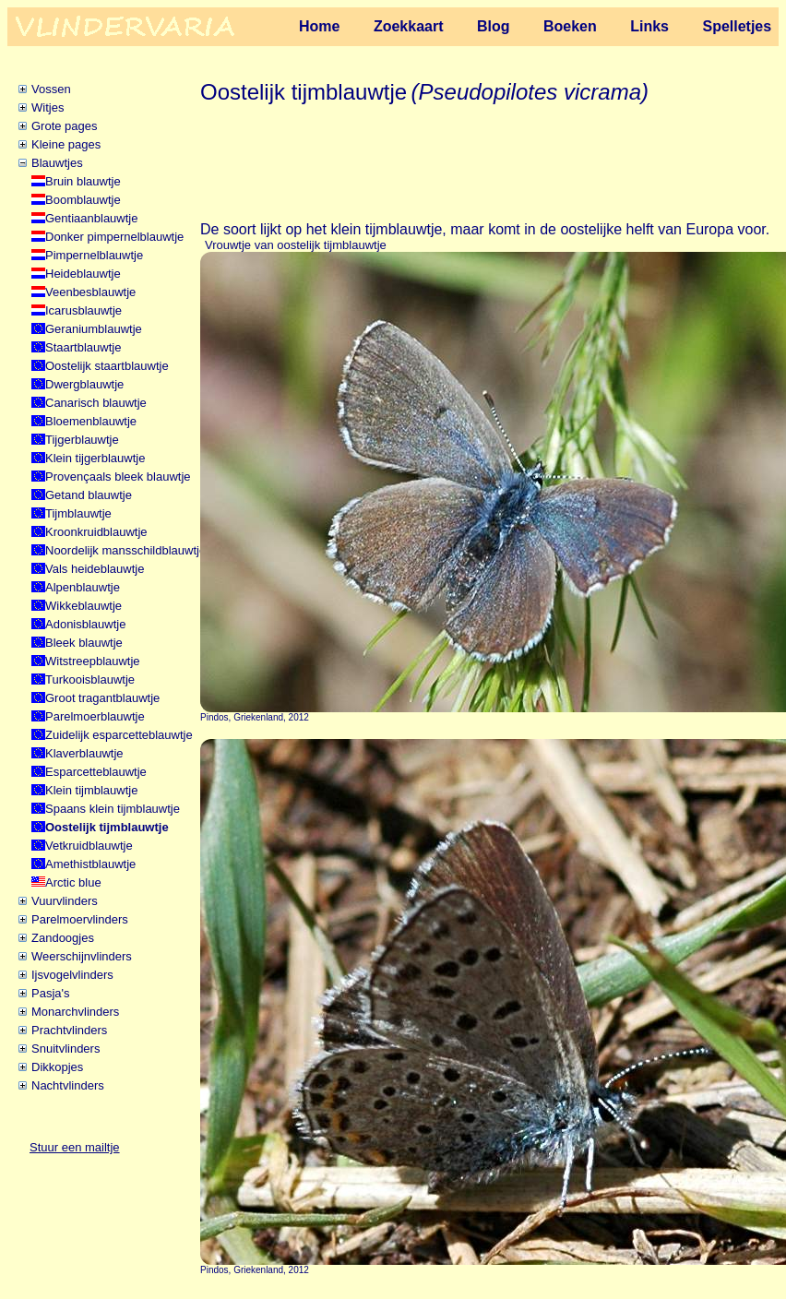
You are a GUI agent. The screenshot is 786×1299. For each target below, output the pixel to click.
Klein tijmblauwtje (91, 790)
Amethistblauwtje (90, 864)
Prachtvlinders (69, 1030)
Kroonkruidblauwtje (96, 532)
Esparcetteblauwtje (96, 772)
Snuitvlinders (65, 1048)
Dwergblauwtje (84, 384)
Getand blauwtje (88, 495)
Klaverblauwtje (84, 753)
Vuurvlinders (64, 901)
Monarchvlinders (75, 1012)
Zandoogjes (62, 938)
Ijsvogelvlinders (72, 975)
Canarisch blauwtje (96, 403)
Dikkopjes (57, 1067)
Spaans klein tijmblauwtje (112, 809)
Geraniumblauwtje (93, 329)
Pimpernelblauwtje (94, 255)
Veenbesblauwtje (90, 292)
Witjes (47, 107)
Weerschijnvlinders (81, 956)
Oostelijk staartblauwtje (107, 366)
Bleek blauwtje (84, 643)
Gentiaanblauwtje (91, 218)
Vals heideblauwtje (94, 569)
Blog (493, 26)
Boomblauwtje (83, 200)
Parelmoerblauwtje (95, 716)
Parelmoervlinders (79, 919)
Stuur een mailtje (75, 1147)
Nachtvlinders (67, 1085)
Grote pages (64, 126)
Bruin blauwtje (83, 181)
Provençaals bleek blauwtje (118, 476)
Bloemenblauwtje (91, 421)
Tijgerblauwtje (82, 440)
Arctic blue (73, 882)
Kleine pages (66, 144)
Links (649, 26)
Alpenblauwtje (82, 587)
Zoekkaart (409, 26)
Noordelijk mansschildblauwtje (125, 550)
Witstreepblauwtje (92, 661)
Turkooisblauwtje (90, 679)
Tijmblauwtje (78, 513)
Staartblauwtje (83, 347)
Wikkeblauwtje (83, 606)
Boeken (570, 26)
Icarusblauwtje (83, 310)
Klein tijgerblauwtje (95, 458)
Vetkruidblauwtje (89, 845)
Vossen (51, 89)
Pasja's (50, 993)
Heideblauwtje (83, 273)
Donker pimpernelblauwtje (114, 237)
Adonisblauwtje (85, 624)
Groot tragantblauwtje (102, 698)
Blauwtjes (57, 163)
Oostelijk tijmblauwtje (107, 827)
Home (319, 26)
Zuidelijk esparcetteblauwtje (119, 735)
